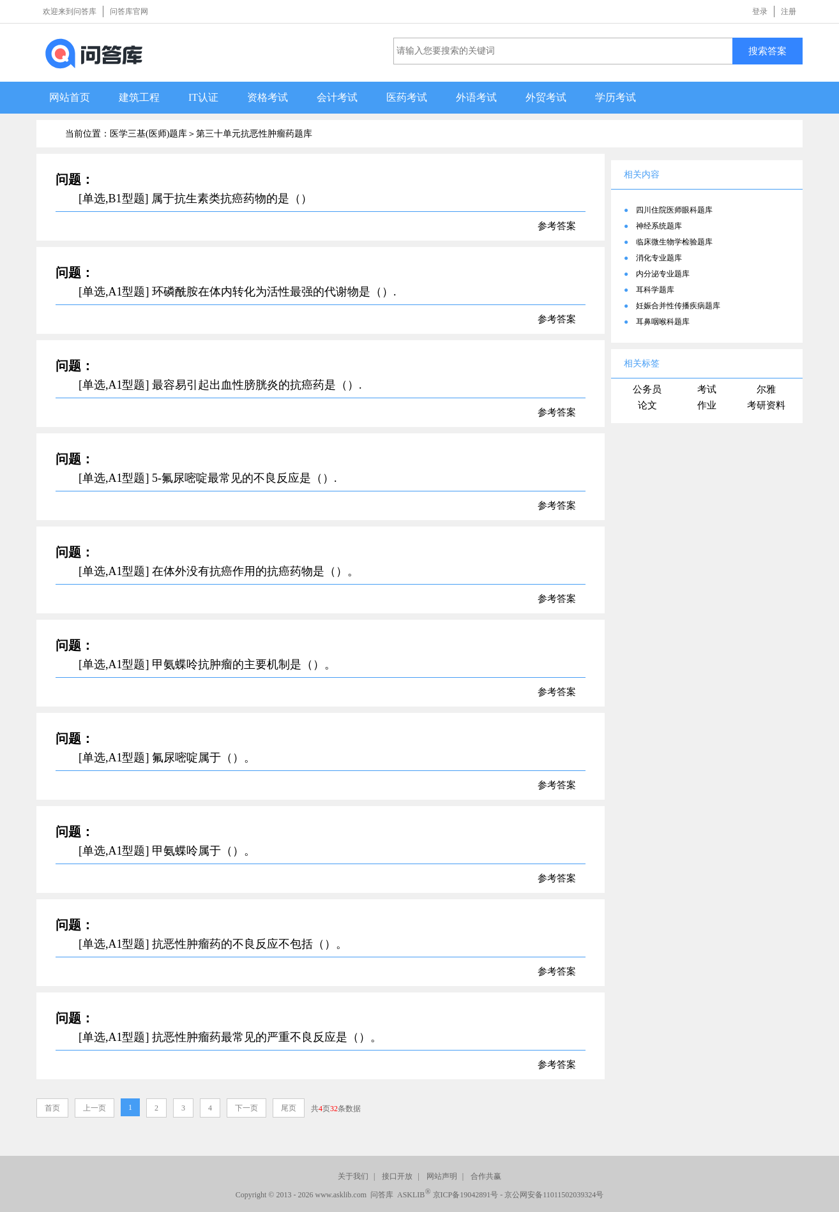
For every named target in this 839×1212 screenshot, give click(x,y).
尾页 (288, 1108)
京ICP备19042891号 (466, 1194)
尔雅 (766, 389)
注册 (788, 11)
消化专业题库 (659, 257)
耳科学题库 (655, 289)
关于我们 (353, 1176)
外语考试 (476, 97)
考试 (706, 389)
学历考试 (615, 97)
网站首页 (69, 97)
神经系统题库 (659, 225)
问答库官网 (129, 11)
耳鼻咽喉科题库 (663, 321)
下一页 (246, 1108)
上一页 (94, 1108)
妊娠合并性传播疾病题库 (678, 305)
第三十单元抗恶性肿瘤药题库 (254, 133)
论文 (647, 405)
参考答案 (557, 226)
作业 (706, 405)
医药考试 (406, 97)
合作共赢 (486, 1176)
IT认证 (203, 97)
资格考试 (267, 97)
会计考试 (337, 97)
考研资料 (766, 405)
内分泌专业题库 (663, 273)
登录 (759, 11)
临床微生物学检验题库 (674, 241)
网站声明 (442, 1176)
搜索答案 (767, 50)
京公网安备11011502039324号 (553, 1194)
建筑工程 (139, 97)
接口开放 (397, 1176)
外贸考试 (545, 97)
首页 (52, 1108)
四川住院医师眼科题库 (674, 210)
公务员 (647, 389)
